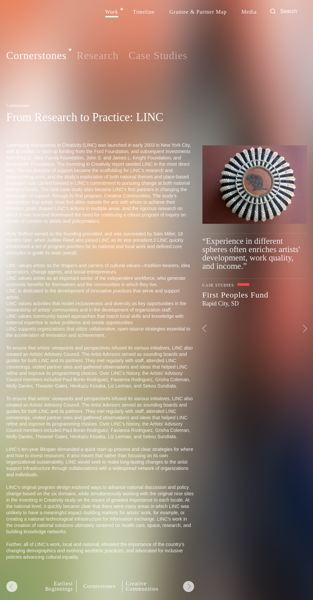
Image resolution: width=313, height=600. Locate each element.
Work (111, 12)
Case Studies (158, 55)
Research (97, 55)
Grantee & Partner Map (198, 12)
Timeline (144, 12)
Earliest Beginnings (59, 586)
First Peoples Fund (235, 295)
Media (249, 12)
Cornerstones (36, 55)
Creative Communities (142, 586)
